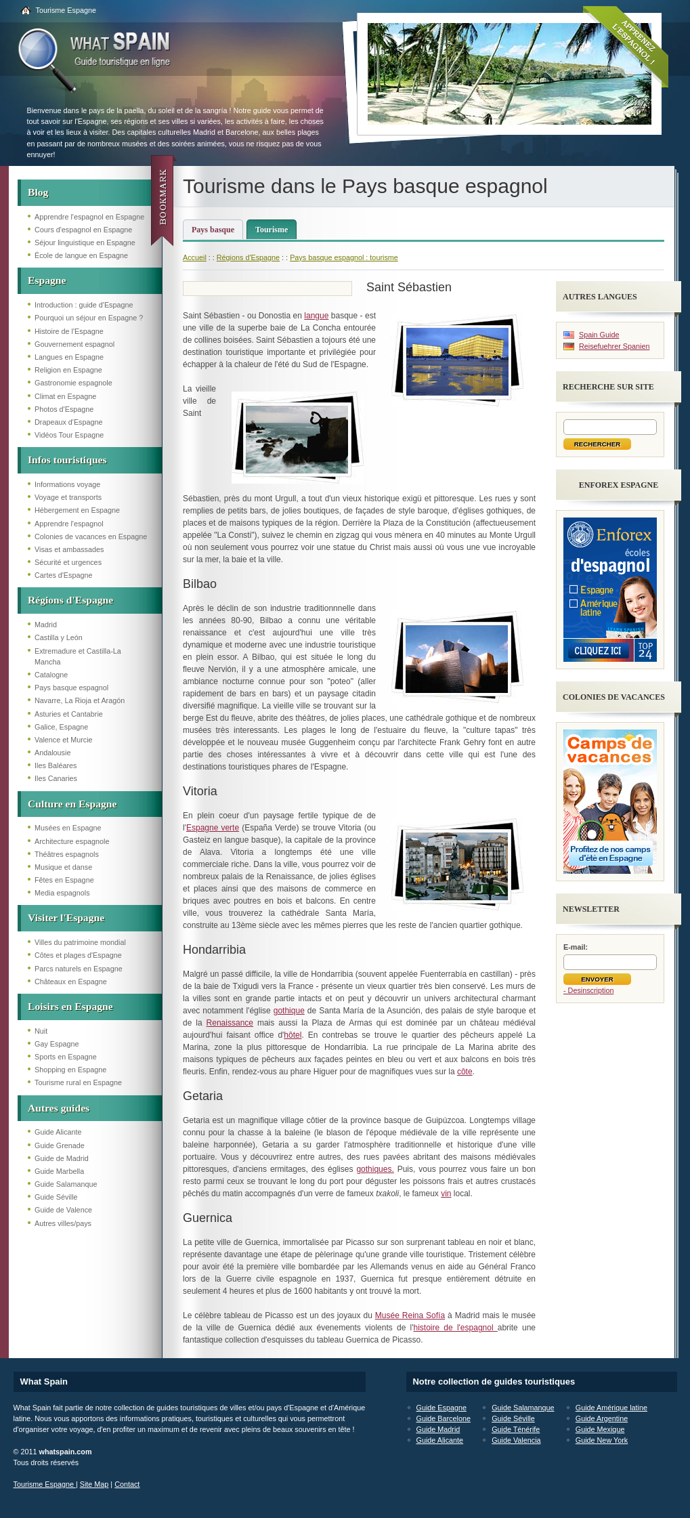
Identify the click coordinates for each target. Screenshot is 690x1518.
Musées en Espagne (68, 828)
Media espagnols (62, 893)
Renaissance (230, 1023)
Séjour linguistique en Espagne (85, 242)
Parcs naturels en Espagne (79, 969)
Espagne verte (212, 827)
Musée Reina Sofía (410, 1315)
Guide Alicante (58, 1132)
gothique (289, 1010)
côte (465, 1071)
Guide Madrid (438, 1429)
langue (316, 315)
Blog (38, 192)
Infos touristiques (67, 459)
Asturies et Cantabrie (69, 714)
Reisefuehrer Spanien (614, 346)
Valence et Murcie (64, 740)
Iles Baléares (56, 765)
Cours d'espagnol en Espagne (83, 230)
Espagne (47, 280)
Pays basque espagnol (71, 687)
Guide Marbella (59, 1171)
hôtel (292, 1035)
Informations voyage (67, 484)
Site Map (94, 1484)
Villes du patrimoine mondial (80, 942)
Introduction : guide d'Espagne (84, 305)
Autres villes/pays (63, 1223)
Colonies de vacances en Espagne (91, 536)
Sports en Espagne (66, 1057)
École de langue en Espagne (81, 255)
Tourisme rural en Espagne (78, 1082)
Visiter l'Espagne (66, 917)
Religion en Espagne (68, 370)
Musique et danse (63, 867)
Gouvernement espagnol (74, 344)
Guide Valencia (516, 1440)
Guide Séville (56, 1197)
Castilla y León (59, 637)
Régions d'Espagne (70, 600)
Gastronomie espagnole (73, 383)
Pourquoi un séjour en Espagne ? (89, 318)
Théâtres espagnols (67, 854)
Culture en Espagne (72, 803)
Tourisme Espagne (66, 10)
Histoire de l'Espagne (69, 331)
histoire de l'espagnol (455, 1327)
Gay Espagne (57, 1044)
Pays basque (213, 229)
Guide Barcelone (443, 1418)
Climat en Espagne (65, 396)
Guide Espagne (441, 1408)
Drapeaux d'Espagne (69, 422)
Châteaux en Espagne (71, 981)
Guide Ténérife (516, 1429)
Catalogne (51, 675)
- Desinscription (588, 990)
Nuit (41, 1031)
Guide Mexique (600, 1429)
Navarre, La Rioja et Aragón (80, 700)
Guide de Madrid (62, 1158)
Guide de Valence (63, 1210)
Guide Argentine (602, 1418)
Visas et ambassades (69, 549)
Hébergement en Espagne (77, 510)
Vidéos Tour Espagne (69, 435)
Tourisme (271, 229)
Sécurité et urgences (68, 562)
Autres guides (58, 1108)
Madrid (46, 624)
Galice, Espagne (61, 727)
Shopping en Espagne (70, 1070)
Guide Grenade (60, 1145)
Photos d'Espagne (64, 409)
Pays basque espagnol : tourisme (344, 257)
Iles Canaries (56, 778)
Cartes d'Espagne (64, 575)
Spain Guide (599, 335)
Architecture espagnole (72, 841)
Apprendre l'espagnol (69, 524)
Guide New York (602, 1440)
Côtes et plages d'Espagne (78, 955)
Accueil (195, 257)
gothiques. (374, 1169)
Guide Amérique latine (611, 1408)
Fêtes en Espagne (64, 880)
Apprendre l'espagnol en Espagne (89, 217)
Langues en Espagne (69, 357)
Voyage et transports (68, 497)
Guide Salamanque (66, 1184)
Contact (126, 1484)
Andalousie (52, 753)
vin (446, 1193)
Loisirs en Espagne (70, 1006)
